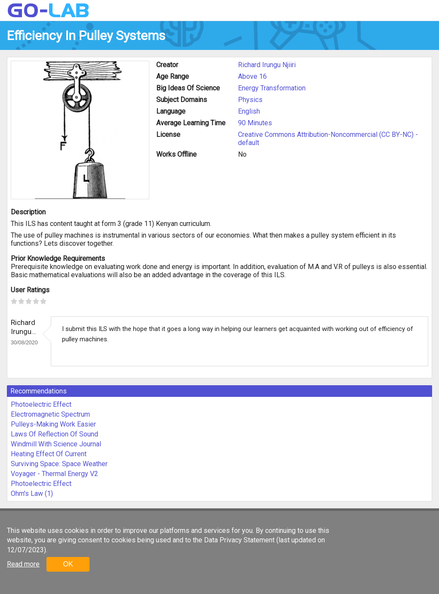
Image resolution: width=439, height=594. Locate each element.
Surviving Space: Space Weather (59, 464)
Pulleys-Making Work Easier (53, 424)
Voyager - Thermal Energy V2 (54, 474)
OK (68, 564)
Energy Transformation (272, 88)
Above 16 (252, 76)
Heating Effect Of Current (49, 454)
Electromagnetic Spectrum (50, 414)
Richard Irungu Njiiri (267, 65)
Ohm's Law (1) (32, 493)
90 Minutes (255, 123)
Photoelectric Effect (41, 404)
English (249, 111)
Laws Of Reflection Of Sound (54, 434)
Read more (23, 564)
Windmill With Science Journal (56, 444)
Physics (250, 100)
